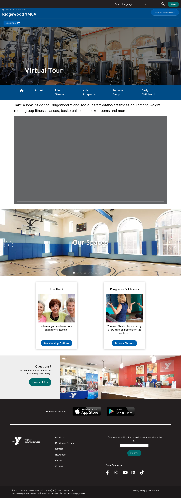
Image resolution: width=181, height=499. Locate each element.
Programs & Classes (124, 289)
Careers (59, 449)
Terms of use (153, 490)
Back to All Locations (15, 10)
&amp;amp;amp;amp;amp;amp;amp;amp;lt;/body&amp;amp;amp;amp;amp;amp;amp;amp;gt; (134, 449)
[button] (7, 244)
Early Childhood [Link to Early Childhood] (148, 92)
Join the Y (56, 289)
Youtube (125, 473)
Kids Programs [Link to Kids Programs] (89, 92)
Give (173, 4)
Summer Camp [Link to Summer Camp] (117, 92)
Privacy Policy (139, 490)
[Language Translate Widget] (131, 4)
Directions (11, 23)
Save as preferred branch (164, 12)
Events (58, 460)
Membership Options (56, 343)
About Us (59, 437)
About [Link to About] (39, 90)
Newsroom (60, 455)
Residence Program (65, 443)
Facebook (109, 473)
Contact (59, 466)
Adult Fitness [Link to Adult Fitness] (59, 92)
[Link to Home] (21, 92)
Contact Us (40, 382)
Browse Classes (124, 343)
